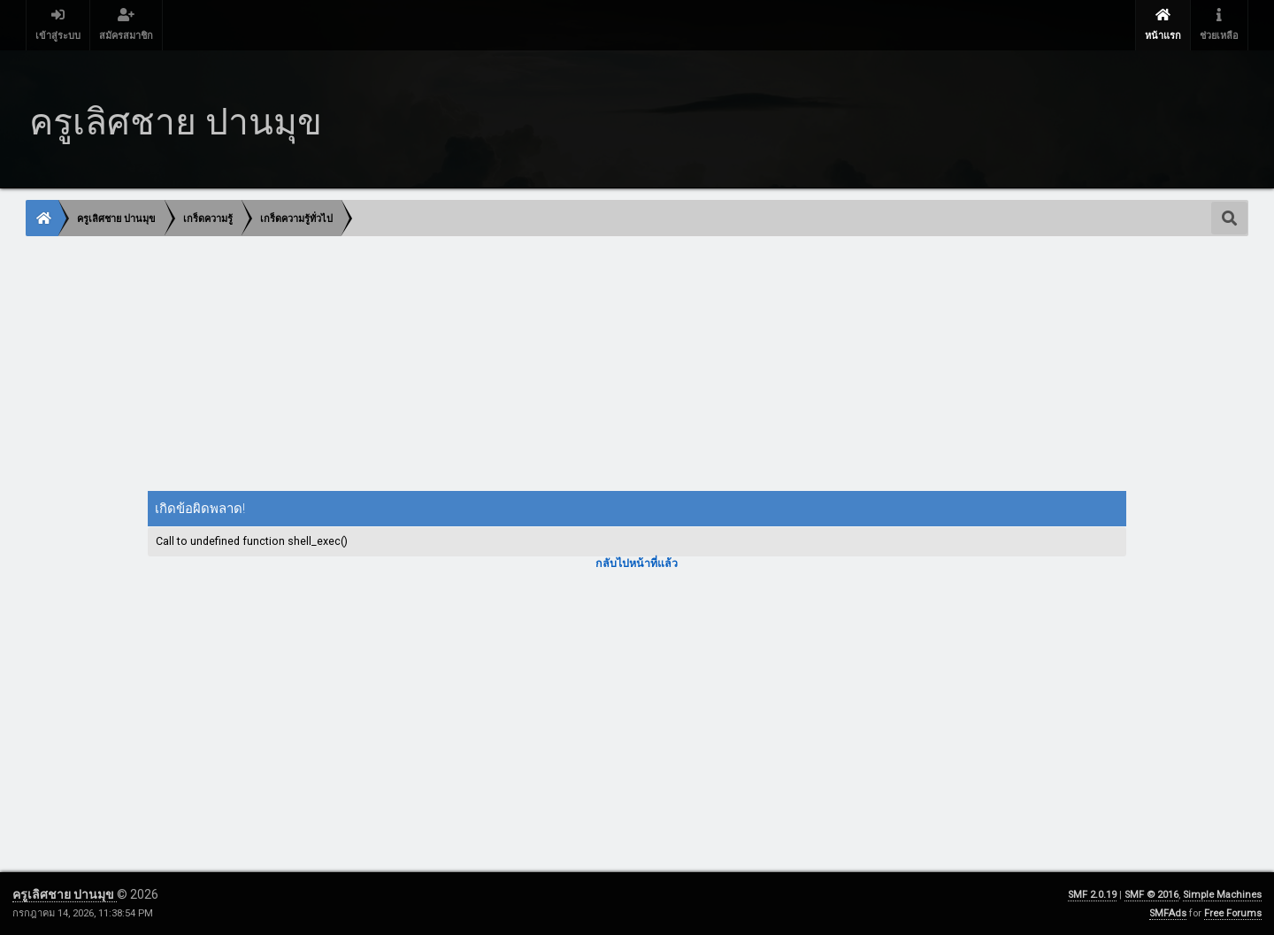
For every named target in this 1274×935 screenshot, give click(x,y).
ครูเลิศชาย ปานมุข (64, 894)
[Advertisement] (557, 365)
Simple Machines (1222, 895)
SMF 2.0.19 (1092, 895)
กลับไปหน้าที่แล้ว (636, 563)
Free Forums (1233, 913)
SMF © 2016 (1151, 895)
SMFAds (1167, 913)
